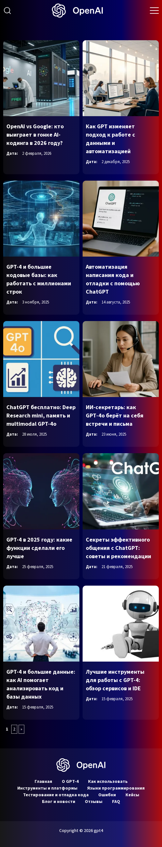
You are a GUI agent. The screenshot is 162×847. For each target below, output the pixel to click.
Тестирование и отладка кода (56, 795)
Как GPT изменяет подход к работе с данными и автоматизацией (110, 139)
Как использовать (108, 781)
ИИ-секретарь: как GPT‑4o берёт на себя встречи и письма (114, 415)
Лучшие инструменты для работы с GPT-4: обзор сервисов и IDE (115, 680)
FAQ (116, 801)
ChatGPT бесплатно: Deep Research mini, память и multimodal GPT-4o (41, 415)
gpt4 (98, 831)
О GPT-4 (70, 781)
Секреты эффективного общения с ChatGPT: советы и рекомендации (118, 548)
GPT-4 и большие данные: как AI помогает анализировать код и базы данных (40, 684)
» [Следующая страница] (21, 729)
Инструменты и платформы (47, 788)
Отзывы (93, 801)
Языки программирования (116, 788)
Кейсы (132, 795)
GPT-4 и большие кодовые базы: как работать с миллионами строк (38, 279)
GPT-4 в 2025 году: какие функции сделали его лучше (39, 548)
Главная (43, 781)
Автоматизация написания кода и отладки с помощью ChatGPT (113, 279)
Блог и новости (58, 801)
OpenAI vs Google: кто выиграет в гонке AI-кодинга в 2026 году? (35, 135)
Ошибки (107, 795)
